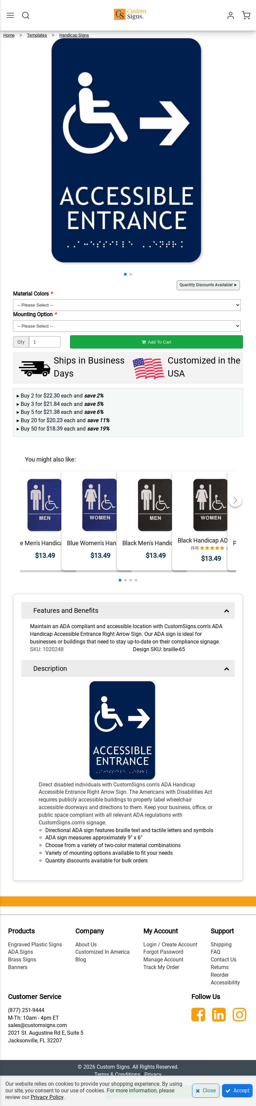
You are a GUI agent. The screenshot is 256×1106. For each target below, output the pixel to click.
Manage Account (163, 959)
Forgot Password (163, 952)
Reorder (220, 975)
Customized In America (102, 952)
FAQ (215, 952)
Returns (220, 967)
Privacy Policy (47, 1097)
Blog (80, 959)
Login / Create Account (170, 944)
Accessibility (225, 982)
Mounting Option (34, 314)
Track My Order (161, 967)
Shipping (221, 944)
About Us (86, 944)
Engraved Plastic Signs (35, 944)
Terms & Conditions (117, 1074)
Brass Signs (22, 959)
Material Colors (32, 294)
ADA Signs (20, 952)
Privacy (153, 1074)
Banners (17, 967)
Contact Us (223, 959)
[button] (125, 274)
